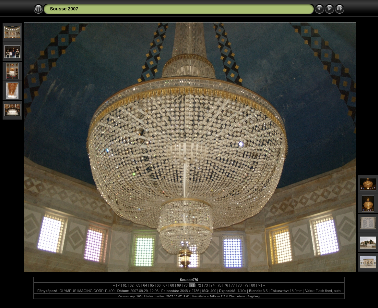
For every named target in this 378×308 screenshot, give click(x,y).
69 (179, 285)
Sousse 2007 (64, 8)
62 (132, 285)
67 (165, 285)
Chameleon (237, 296)
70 (186, 285)
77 (233, 285)
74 (213, 285)
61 (125, 285)
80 (253, 285)
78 (239, 285)
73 (206, 285)
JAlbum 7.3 (217, 296)
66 (158, 285)
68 (172, 285)
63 (138, 285)
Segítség (253, 296)
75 (219, 285)
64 (145, 285)
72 (199, 285)
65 (152, 285)
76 (226, 285)
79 (246, 285)
